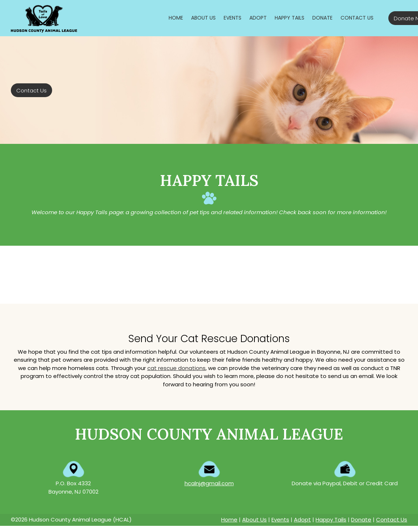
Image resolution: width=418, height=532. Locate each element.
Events (280, 519)
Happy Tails (331, 519)
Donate (361, 519)
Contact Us (391, 519)
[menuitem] (176, 18)
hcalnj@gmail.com (209, 483)
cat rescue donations (176, 368)
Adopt (302, 519)
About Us (254, 519)
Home (229, 519)
